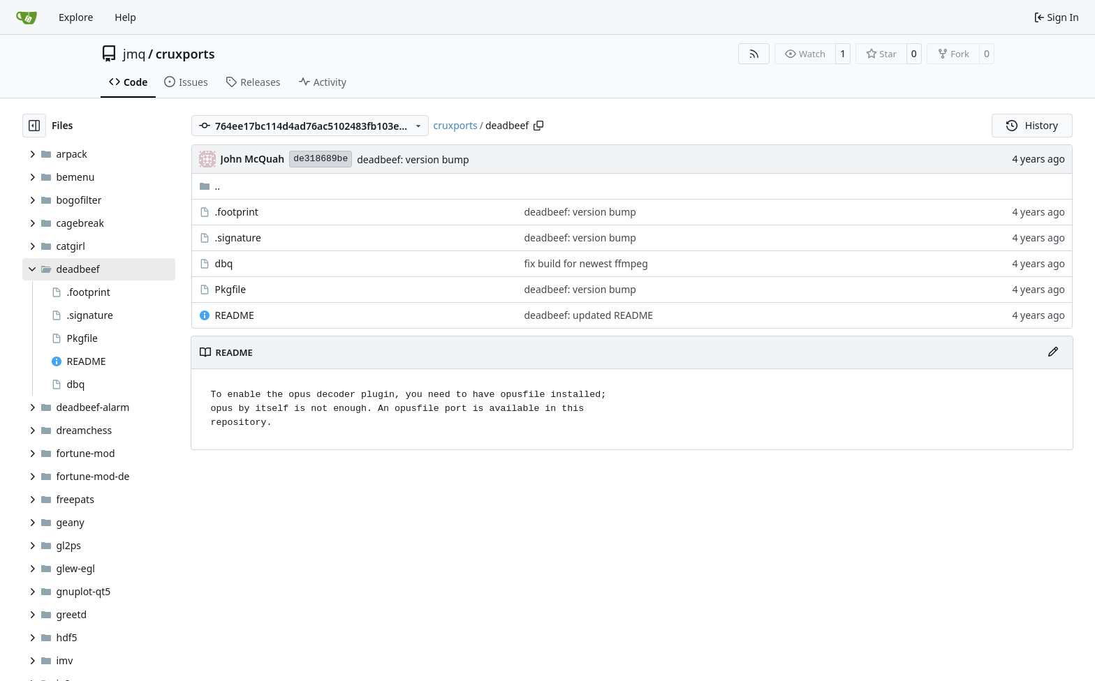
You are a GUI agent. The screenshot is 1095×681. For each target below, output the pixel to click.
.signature (238, 237)
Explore (76, 17)
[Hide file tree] (34, 125)
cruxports (185, 54)
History (1032, 125)
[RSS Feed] (754, 53)
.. (210, 186)
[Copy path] (538, 125)
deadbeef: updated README (589, 315)
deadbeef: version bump (413, 159)
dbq (224, 263)
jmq (134, 54)
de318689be (320, 159)
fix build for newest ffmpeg (586, 263)
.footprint (236, 211)
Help (125, 17)
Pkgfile (231, 289)
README (234, 315)
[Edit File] (1053, 352)
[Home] (26, 17)
